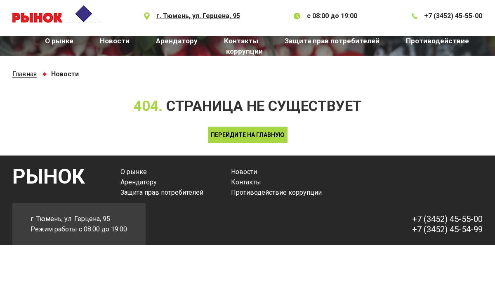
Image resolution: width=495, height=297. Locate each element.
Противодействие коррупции (276, 192)
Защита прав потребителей (332, 41)
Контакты (241, 41)
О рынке (59, 41)
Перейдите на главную (248, 135)
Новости (115, 41)
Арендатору (177, 41)
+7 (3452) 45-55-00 (453, 16)
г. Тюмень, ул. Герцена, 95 (198, 16)
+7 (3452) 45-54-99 (447, 229)
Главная (24, 74)
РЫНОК (48, 177)
